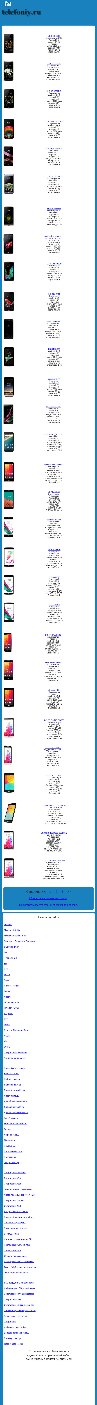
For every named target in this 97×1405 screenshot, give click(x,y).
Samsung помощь (12, 1085)
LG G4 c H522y (54, 519)
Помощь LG (10, 1146)
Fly (5, 963)
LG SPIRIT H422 (53, 662)
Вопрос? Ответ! (11, 1074)
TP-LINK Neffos (11, 1008)
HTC (6, 969)
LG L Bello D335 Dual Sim (55, 805)
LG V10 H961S (53, 321)
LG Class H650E (53, 407)
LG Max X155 (54, 492)
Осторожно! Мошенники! (16, 1273)
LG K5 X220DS (54, 91)
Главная (8, 924)
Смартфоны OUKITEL (15, 1173)
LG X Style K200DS (53, 149)
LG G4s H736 (54, 577)
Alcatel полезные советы (16, 1195)
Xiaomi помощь (11, 1096)
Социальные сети (12, 1250)
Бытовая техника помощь (16, 1333)
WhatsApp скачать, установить (19, 1261)
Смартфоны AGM (12, 1178)
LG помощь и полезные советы (48, 898)
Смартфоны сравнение (15, 1052)
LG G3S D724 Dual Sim (54, 860)
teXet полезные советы (15, 1189)
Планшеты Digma (21, 1030)
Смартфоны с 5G (12, 1299)
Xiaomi (7, 997)
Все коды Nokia (11, 1234)
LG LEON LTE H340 (54, 464)
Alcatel (32, 1195)
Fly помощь (9, 1140)
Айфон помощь (11, 1135)
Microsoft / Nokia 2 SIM (15, 936)
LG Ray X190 (54, 379)
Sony (6, 980)
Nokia (17, 930)
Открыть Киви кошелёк (15, 1256)
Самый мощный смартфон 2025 (19, 1310)
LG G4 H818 (54, 605)
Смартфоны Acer (12, 1184)
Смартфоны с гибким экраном (19, 1305)
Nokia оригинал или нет (15, 1228)
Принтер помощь (12, 1338)
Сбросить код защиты (14, 1223)
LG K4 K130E (54, 349)
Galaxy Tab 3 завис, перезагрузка (20, 1267)
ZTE (6, 1019)
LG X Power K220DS (54, 121)
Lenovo (7, 991)
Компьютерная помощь (15, 1124)
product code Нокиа (13, 1344)
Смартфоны (10, 1322)
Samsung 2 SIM (11, 947)
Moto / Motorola (11, 1002)
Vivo (6, 1041)
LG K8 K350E (54, 36)
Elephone (8, 1013)
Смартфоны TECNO (14, 1200)
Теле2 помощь (11, 1118)
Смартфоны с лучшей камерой (19, 1294)
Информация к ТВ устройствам (19, 1288)
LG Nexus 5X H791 (54, 434)
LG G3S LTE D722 (53, 748)
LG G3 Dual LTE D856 (54, 720)
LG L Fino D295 (54, 775)
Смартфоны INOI (12, 1206)
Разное (7, 1129)
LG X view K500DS (53, 236)
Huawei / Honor (11, 986)
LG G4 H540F (54, 549)
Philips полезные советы (16, 1211)
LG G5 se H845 (54, 209)
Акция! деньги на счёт (15, 1058)
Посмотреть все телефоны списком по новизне (48, 904)
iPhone (7, 958)
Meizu (7, 975)
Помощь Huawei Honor (15, 1090)
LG (5, 952)
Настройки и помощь (14, 1068)
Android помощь (12, 1079)
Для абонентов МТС (14, 1107)
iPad (14, 958)
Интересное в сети (13, 1151)
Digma (7, 1030)
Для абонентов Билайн (15, 1101)
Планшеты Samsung (25, 941)
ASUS (7, 1036)
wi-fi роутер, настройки (15, 1327)
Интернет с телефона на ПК (17, 1239)
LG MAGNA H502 (53, 635)
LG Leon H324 (54, 690)
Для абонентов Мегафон (16, 1112)
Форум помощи (11, 1162)
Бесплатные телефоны (15, 1316)
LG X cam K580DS (54, 176)
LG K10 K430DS (54, 264)
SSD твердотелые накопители (18, 1283)
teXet (29, 1189)
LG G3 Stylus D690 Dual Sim (54, 833)
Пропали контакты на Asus (17, 1245)
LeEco (7, 1025)
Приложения (10, 1157)
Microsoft (8, 930)
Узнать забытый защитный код (19, 1217)
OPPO (7, 1047)
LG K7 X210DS (54, 63)
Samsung (8, 941)
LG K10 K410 (54, 294)
